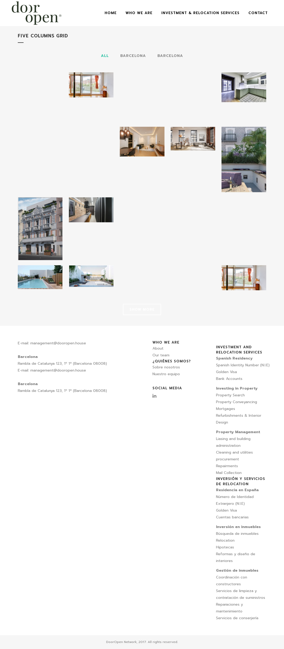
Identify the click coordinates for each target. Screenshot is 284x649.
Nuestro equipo (166, 374)
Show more (142, 309)
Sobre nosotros (166, 367)
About (157, 348)
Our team (160, 355)
